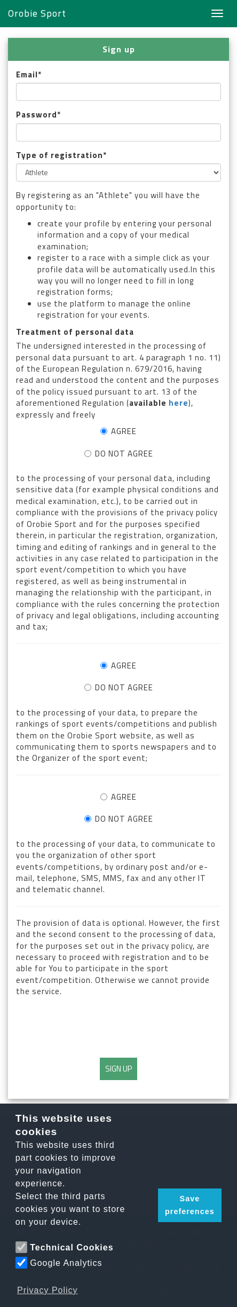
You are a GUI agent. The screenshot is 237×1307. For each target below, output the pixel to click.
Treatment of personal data (75, 331)
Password (36, 114)
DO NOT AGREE (118, 453)
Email (27, 74)
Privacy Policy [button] (47, 1290)
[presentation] (118, 1026)
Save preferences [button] (190, 1205)
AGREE (118, 431)
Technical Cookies (71, 1247)
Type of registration (59, 155)
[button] (146, 1205)
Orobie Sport (37, 13)
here (178, 403)
